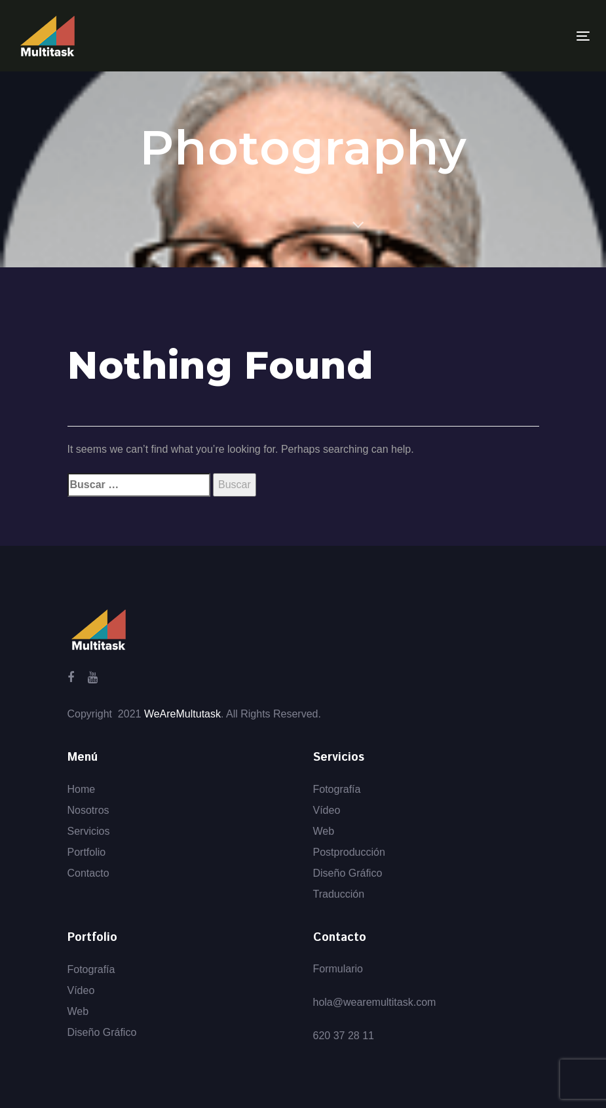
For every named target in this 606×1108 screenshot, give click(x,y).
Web (324, 831)
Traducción (339, 894)
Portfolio (86, 852)
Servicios (88, 831)
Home (81, 789)
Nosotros (88, 810)
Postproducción (349, 852)
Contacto (88, 873)
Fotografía (337, 789)
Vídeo (327, 810)
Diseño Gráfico (348, 873)
